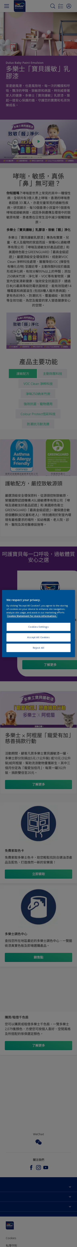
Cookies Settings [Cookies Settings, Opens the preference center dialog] (38, 626)
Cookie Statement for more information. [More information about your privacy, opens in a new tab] (32, 615)
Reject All (38, 647)
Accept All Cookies (38, 637)
